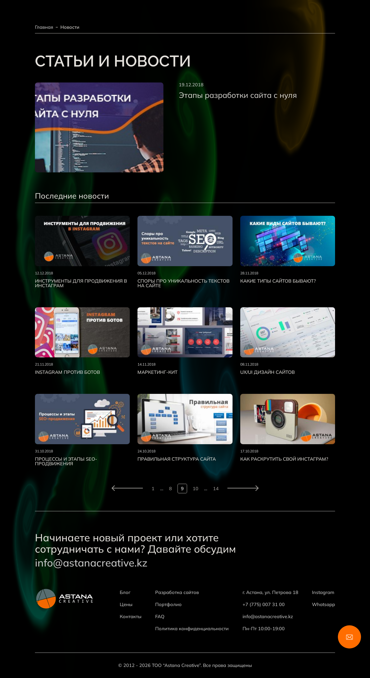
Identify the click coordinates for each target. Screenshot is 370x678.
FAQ (159, 616)
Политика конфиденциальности (192, 628)
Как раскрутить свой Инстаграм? (284, 459)
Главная (44, 27)
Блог (125, 592)
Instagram (323, 592)
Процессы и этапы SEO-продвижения (66, 461)
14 (216, 488)
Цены (126, 604)
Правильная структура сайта (176, 459)
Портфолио (168, 604)
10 (195, 488)
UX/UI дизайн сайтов (267, 372)
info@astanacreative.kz (91, 562)
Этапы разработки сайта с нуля (238, 95)
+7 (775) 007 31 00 (264, 604)
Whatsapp (323, 604)
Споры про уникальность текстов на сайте (183, 283)
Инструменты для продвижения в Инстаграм (81, 283)
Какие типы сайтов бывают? (278, 281)
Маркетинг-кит (157, 372)
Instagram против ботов (67, 372)
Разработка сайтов (177, 592)
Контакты (131, 616)
